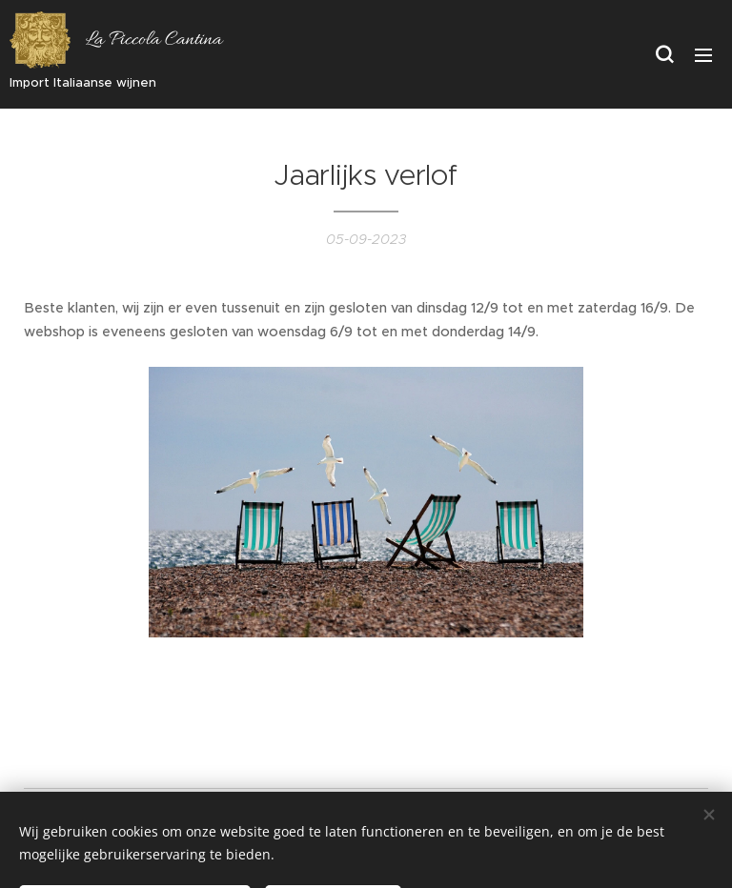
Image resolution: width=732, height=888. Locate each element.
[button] (664, 54)
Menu (703, 55)
